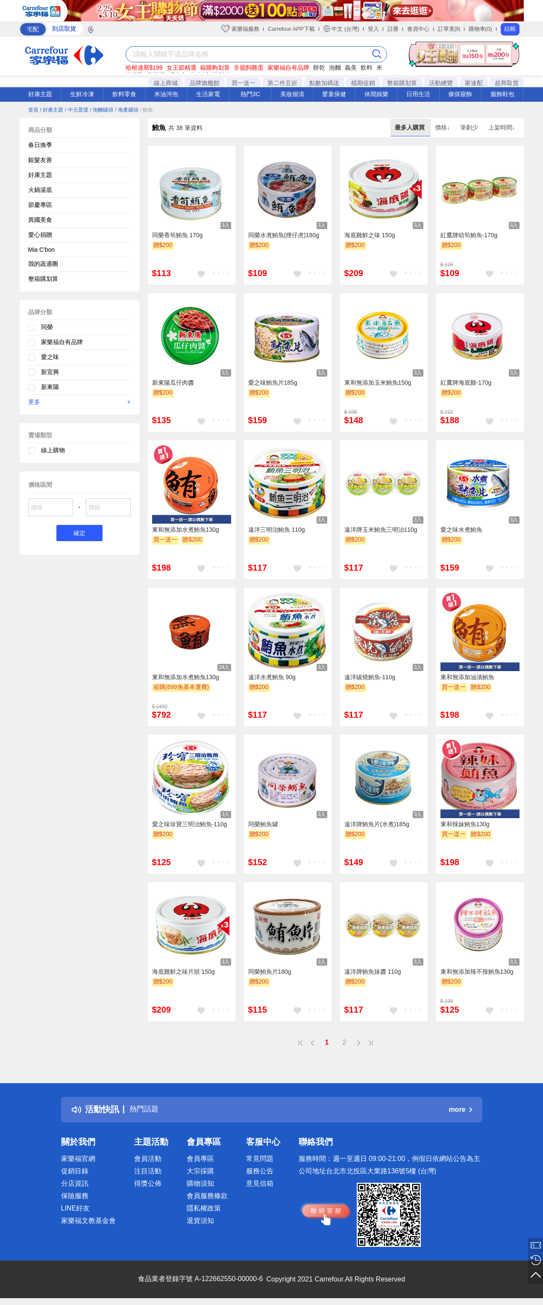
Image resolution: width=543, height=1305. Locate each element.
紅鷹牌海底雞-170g (466, 382)
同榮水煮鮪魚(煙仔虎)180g (283, 235)
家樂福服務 (240, 28)
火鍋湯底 (40, 189)
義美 (351, 67)
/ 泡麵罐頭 (102, 110)
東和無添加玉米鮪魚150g (377, 382)
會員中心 (418, 29)
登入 (373, 29)
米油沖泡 (166, 94)
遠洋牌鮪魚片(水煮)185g (376, 824)
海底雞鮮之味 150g (369, 235)
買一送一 (243, 83)
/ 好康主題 (51, 110)
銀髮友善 (40, 159)
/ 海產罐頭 (126, 110)
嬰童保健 (334, 94)
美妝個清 (292, 94)
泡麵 (335, 67)
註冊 (393, 29)
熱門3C (250, 94)
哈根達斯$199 (144, 67)
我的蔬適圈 (43, 263)
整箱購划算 (402, 83)
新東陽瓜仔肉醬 (173, 382)
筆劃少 (470, 127)
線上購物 (53, 450)
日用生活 (418, 94)
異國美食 (40, 219)
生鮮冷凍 (82, 94)
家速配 (474, 83)
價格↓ (443, 127)
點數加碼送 (324, 83)
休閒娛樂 (376, 94)
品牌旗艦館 (205, 83)
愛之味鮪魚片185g (272, 382)
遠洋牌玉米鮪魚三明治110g (380, 529)
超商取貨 (507, 83)
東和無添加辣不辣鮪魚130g (477, 971)
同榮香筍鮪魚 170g (177, 235)
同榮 (47, 327)
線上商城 (166, 83)
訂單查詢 (449, 29)
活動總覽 (441, 83)
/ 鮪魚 (146, 110)
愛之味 (50, 356)
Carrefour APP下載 (291, 29)
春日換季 (40, 144)
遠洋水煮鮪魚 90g (272, 677)
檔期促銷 (363, 83)
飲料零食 (124, 94)
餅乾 (319, 67)
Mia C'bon (41, 249)
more (460, 1109)
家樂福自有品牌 (288, 67)
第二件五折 (282, 83)
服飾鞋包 (502, 94)
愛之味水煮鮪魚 (461, 529)
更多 (79, 401)
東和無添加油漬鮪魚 (467, 677)
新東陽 (50, 386)
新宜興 (50, 371)
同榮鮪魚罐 (263, 824)
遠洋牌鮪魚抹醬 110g (372, 971)
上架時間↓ (501, 127)
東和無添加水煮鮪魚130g (185, 529)
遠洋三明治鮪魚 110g (276, 529)
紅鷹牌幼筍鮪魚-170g (469, 235)
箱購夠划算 (215, 67)
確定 (79, 533)
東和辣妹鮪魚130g (465, 824)
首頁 (33, 110)
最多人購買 (410, 127)
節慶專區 (40, 204)
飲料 (367, 67)
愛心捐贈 (40, 234)
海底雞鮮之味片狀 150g (183, 971)
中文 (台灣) (341, 28)
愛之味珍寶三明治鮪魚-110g (189, 824)
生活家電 (208, 94)
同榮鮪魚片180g (269, 971)
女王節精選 (182, 67)
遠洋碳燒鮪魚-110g (370, 677)
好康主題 (40, 94)
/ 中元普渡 (76, 110)
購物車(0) (480, 29)
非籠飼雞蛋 (249, 67)
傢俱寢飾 (460, 94)
